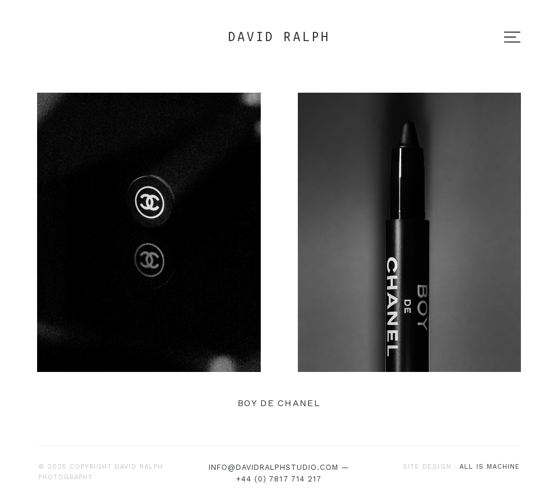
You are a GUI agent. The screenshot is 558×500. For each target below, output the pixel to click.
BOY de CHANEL (279, 402)
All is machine (489, 466)
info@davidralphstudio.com (274, 467)
